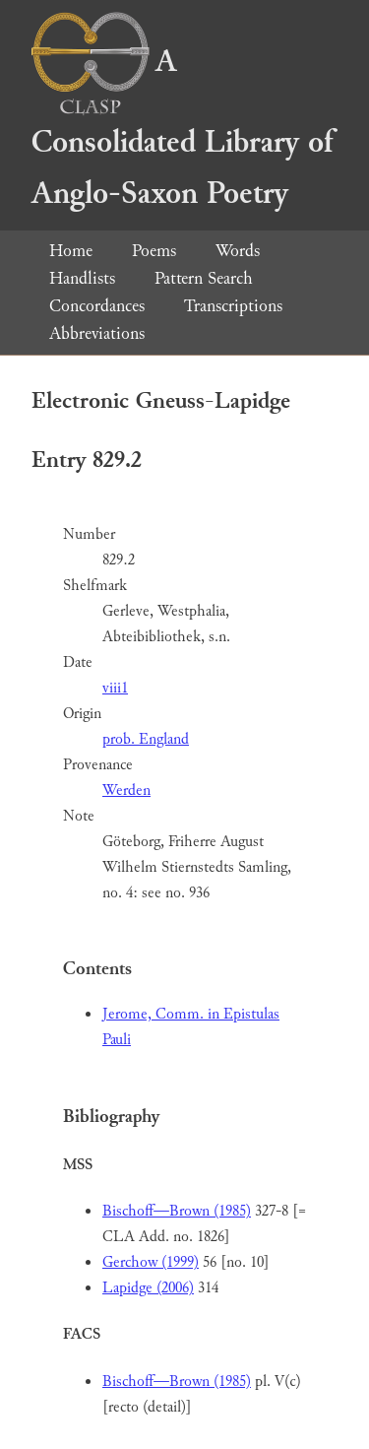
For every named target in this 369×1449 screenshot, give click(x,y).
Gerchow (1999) (150, 1262)
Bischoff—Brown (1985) (176, 1211)
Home (70, 250)
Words (237, 250)
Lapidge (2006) (148, 1288)
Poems (154, 250)
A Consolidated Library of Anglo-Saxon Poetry (182, 127)
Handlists (82, 278)
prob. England (145, 739)
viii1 (115, 688)
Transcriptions (233, 306)
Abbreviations (97, 333)
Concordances (97, 306)
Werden (126, 790)
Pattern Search (203, 278)
